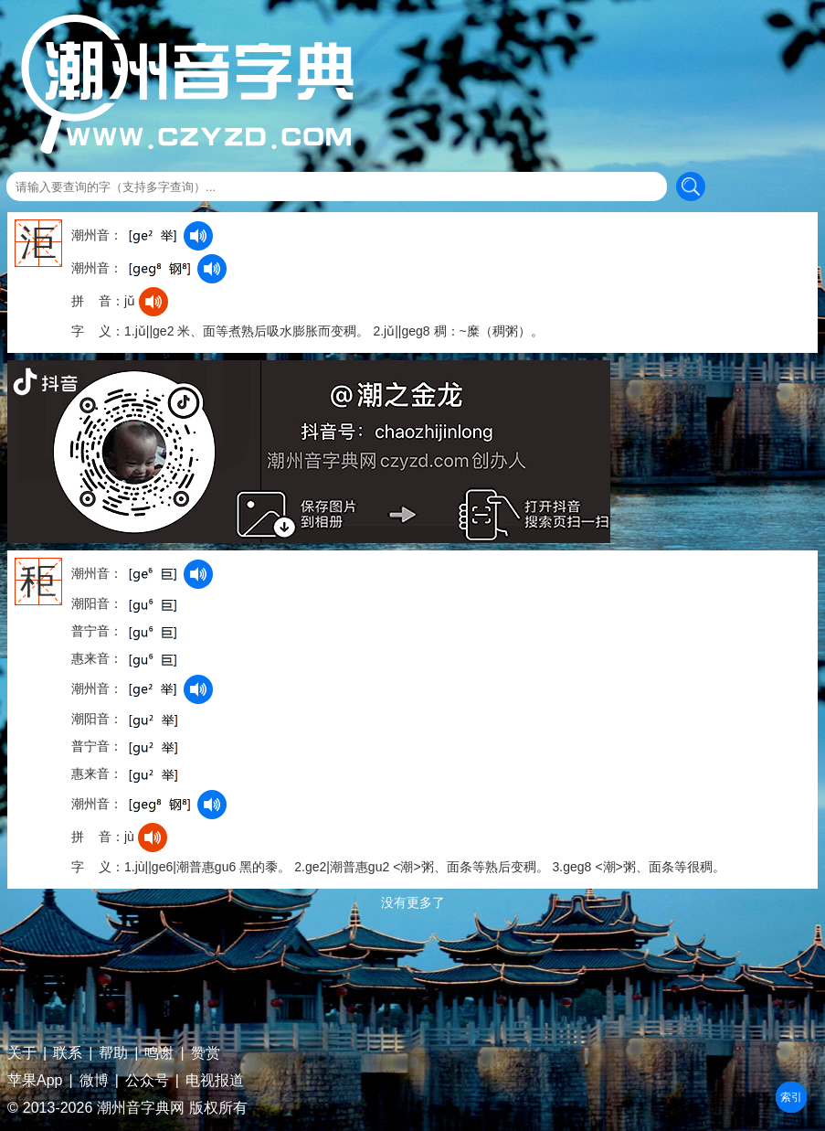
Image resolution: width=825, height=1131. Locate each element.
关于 (22, 1053)
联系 (67, 1053)
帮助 (113, 1053)
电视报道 (214, 1080)
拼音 (791, 1097)
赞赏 (205, 1053)
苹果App (34, 1080)
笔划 (791, 1097)
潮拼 (791, 1097)
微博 (94, 1080)
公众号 (147, 1080)
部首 (791, 1097)
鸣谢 (159, 1053)
